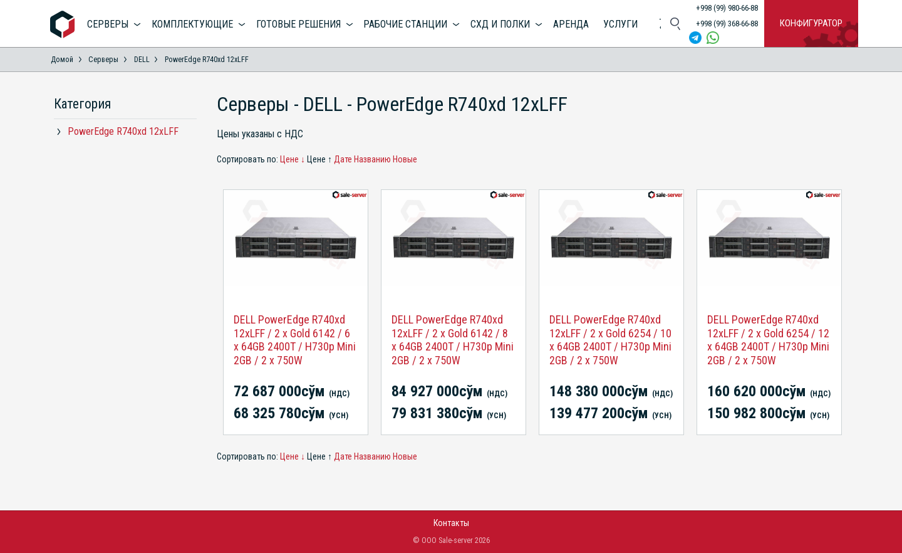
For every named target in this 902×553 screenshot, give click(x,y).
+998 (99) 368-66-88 (727, 23)
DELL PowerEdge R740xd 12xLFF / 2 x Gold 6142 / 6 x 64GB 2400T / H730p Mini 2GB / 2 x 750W (295, 340)
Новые (405, 159)
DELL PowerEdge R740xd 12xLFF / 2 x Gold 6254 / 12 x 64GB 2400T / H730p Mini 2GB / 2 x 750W (768, 340)
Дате (343, 159)
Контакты (451, 523)
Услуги (620, 24)
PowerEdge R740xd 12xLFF (123, 131)
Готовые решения (298, 24)
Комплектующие (192, 24)
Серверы (107, 24)
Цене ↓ (292, 159)
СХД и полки (500, 24)
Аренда (571, 24)
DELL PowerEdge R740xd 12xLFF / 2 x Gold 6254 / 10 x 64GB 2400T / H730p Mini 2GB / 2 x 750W (610, 340)
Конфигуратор (811, 23)
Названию (372, 159)
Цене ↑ (319, 159)
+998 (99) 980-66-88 (727, 8)
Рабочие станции (405, 24)
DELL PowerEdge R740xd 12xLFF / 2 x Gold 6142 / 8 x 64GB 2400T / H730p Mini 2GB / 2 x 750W (452, 340)
